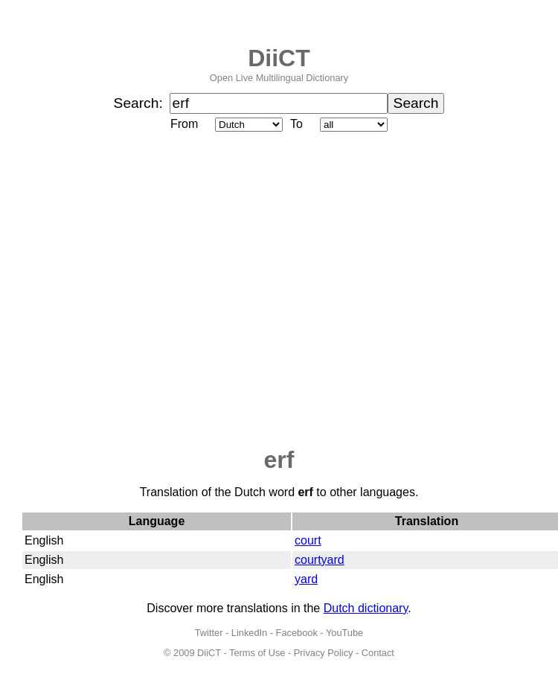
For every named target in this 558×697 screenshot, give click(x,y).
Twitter (209, 632)
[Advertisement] (139, 290)
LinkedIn (249, 632)
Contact (378, 652)
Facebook (297, 632)
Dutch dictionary (366, 608)
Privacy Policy (323, 652)
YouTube (344, 632)
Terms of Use (257, 652)
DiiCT (279, 58)
